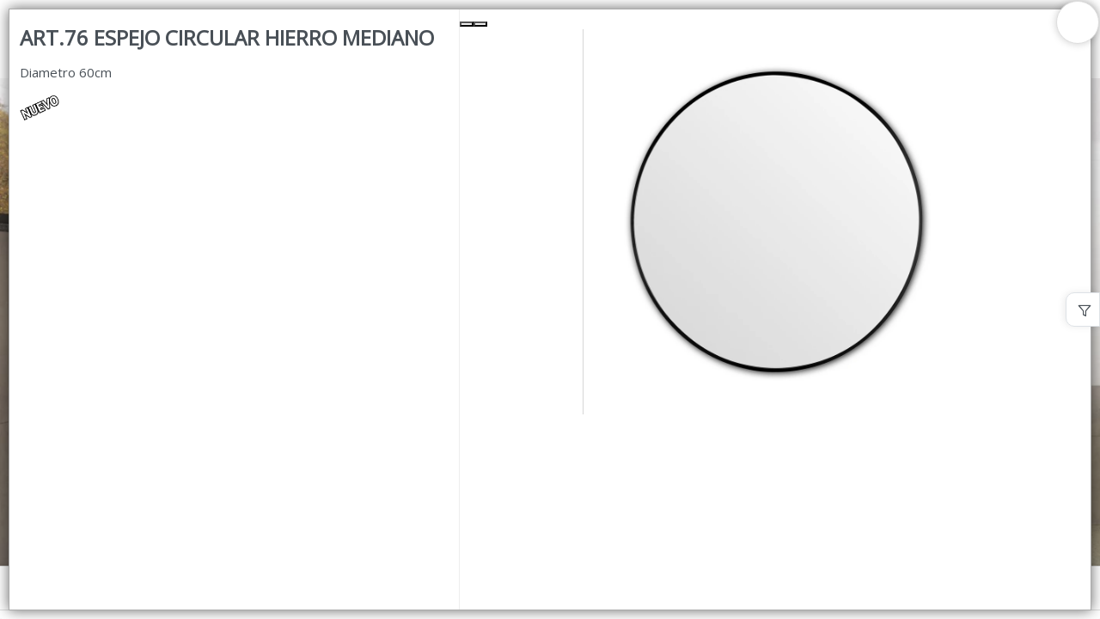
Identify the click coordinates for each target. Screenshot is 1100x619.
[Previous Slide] (467, 24)
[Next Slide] (480, 24)
